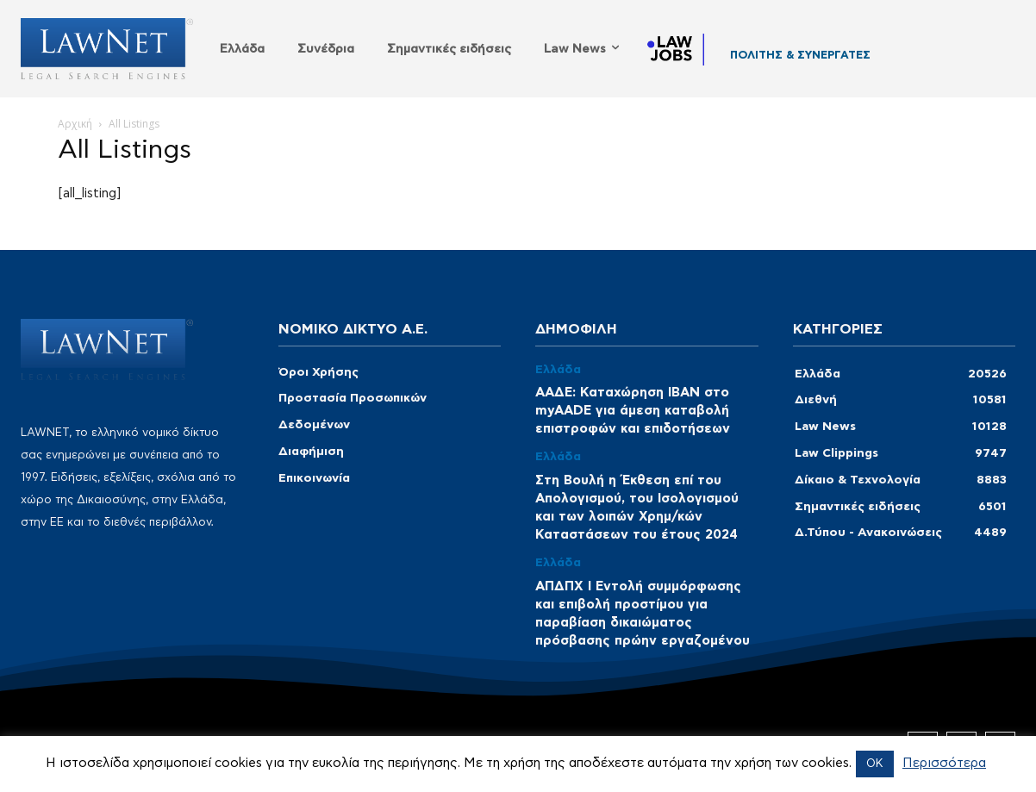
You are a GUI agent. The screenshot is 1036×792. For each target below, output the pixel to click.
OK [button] (874, 764)
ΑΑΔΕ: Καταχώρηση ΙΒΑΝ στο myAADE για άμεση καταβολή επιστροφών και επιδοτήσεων (632, 410)
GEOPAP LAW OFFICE (791, 59)
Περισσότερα (944, 763)
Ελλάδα (558, 370)
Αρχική (75, 123)
